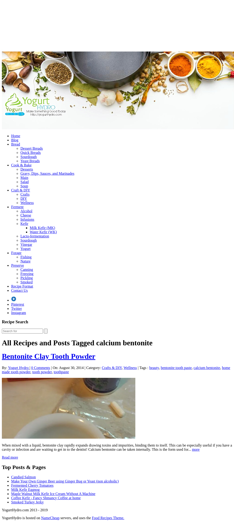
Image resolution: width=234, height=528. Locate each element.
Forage (16, 253)
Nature (25, 261)
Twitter (16, 309)
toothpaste (61, 372)
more (196, 449)
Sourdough (28, 157)
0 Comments (40, 368)
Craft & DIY (20, 190)
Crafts (24, 194)
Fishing (26, 257)
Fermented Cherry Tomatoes (32, 485)
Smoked (26, 282)
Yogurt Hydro (19, 368)
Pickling (26, 278)
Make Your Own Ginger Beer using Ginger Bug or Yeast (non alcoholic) (65, 481)
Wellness (27, 203)
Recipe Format (22, 286)
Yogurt (25, 249)
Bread (15, 144)
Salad (24, 182)
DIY (23, 199)
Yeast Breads (30, 161)
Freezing (26, 274)
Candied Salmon (23, 477)
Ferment (17, 207)
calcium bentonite (207, 368)
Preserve (17, 265)
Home (15, 136)
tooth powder (42, 372)
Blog (14, 140)
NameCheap (50, 518)
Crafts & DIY (112, 368)
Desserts (26, 169)
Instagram (18, 313)
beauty (154, 368)
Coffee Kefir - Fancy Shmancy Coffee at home (46, 498)
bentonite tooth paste (176, 368)
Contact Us (19, 290)
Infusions (27, 219)
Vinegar (26, 244)
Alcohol (26, 211)
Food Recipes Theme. (108, 518)
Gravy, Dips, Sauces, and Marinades (47, 173)
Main (24, 178)
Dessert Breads (31, 148)
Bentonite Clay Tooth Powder (48, 356)
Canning (26, 270)
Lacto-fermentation (34, 236)
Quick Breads (30, 153)
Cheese (25, 215)
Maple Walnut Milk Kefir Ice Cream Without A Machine (53, 494)
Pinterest (17, 304)
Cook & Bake (21, 165)
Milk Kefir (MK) (42, 228)
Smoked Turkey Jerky (27, 502)
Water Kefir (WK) (43, 232)
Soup (24, 186)
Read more (10, 457)
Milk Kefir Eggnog (25, 490)
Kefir (24, 224)
